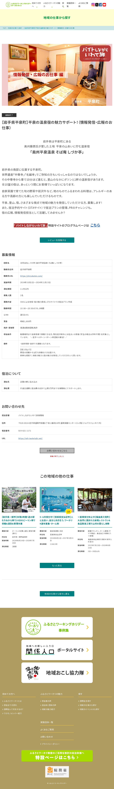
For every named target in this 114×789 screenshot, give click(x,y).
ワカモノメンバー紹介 (13, 713)
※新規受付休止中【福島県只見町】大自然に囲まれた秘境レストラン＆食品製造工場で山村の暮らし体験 (94, 520)
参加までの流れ (10, 705)
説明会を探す (85, 701)
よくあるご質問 (83, 5)
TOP (4, 28)
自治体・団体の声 (49, 705)
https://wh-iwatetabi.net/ (30, 438)
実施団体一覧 (71, 5)
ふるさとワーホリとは (13, 701)
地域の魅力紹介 (48, 709)
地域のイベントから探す (90, 709)
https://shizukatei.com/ (31, 276)
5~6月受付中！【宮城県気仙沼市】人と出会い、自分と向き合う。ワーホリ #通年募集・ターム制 (57, 520)
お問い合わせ (46, 736)
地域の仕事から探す (15, 28)
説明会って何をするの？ (13, 709)
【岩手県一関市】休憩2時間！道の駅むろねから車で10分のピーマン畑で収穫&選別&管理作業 (18, 520)
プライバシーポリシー (51, 744)
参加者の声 (46, 701)
